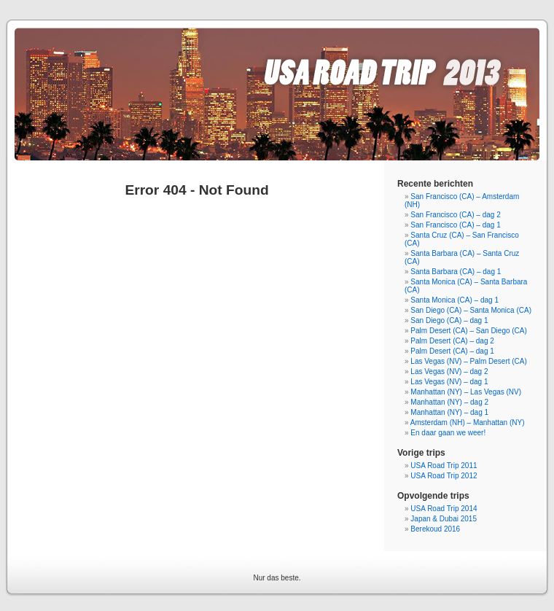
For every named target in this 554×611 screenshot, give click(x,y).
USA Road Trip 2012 (443, 476)
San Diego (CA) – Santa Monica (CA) (470, 310)
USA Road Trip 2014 (443, 509)
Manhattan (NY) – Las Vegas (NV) (465, 392)
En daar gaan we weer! (447, 433)
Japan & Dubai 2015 (443, 519)
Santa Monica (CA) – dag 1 (454, 300)
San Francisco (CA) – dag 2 (455, 215)
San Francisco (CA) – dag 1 (455, 225)
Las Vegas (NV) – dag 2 (449, 371)
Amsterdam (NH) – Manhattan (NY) (467, 423)
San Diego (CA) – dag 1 (449, 320)
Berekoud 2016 (435, 529)
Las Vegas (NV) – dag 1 (449, 382)
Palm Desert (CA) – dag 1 (452, 351)
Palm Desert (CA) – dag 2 (452, 341)
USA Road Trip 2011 (443, 466)
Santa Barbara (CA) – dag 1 (455, 272)
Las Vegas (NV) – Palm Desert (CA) (468, 361)
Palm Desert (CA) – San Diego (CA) (468, 331)
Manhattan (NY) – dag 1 (449, 412)
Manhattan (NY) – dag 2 (449, 402)
